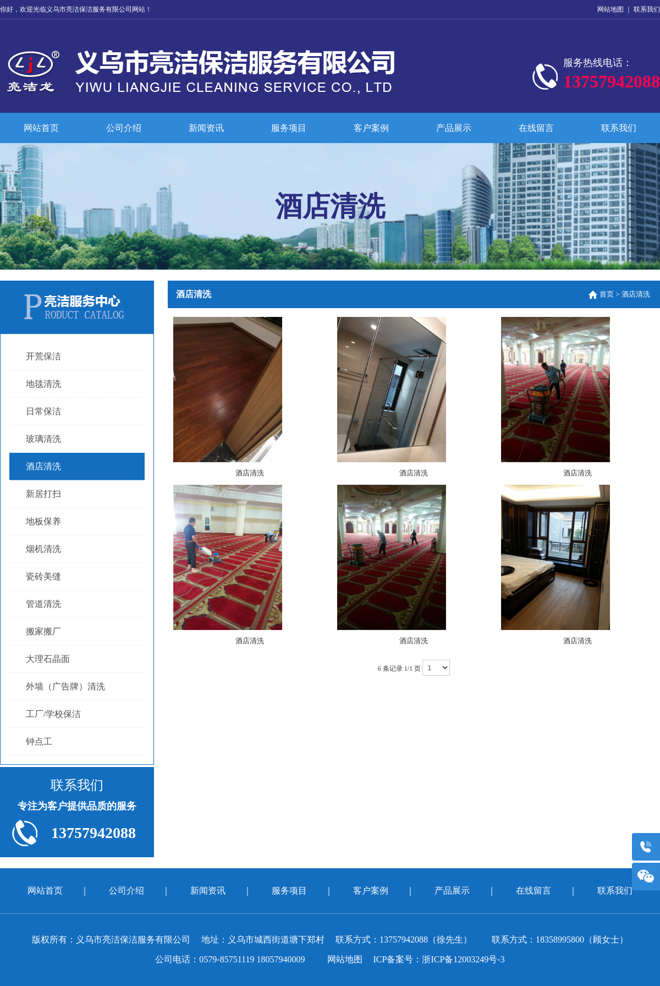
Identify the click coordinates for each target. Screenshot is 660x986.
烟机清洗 (43, 549)
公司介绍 (123, 128)
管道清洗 (43, 604)
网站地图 (610, 9)
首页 (607, 294)
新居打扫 (43, 494)
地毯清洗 (43, 383)
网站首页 (41, 128)
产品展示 (453, 128)
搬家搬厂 (43, 631)
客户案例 (371, 128)
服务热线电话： (611, 76)
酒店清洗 (43, 466)
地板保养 (43, 521)
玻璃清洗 (43, 438)
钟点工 (39, 741)
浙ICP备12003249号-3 (463, 959)
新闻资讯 (206, 128)
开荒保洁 (43, 356)
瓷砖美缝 (43, 576)
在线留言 (536, 128)
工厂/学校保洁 (53, 714)
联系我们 (647, 9)
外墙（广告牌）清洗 (65, 686)
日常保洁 (43, 411)
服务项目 (288, 128)
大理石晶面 (48, 659)
